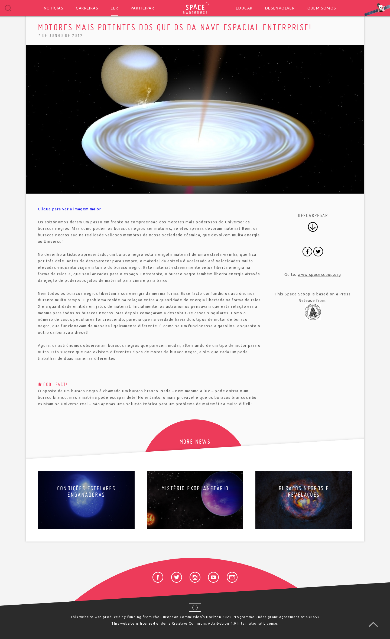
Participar (142, 8)
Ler (114, 8)
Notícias (53, 8)
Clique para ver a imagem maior (69, 209)
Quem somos (321, 8)
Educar (244, 8)
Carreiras (87, 8)
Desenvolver (280, 8)
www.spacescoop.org (319, 274)
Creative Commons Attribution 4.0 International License (225, 623)
